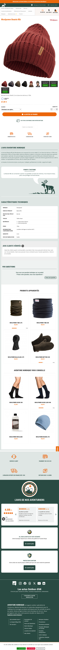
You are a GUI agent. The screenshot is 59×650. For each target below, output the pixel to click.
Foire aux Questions (29, 623)
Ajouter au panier (30, 114)
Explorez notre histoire (14, 615)
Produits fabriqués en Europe (44, 627)
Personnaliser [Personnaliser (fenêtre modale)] (40, 648)
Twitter (34, 583)
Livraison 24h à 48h (29, 136)
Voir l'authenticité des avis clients (10, 518)
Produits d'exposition (42, 631)
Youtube (39, 583)
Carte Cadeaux (43, 635)
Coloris (3, 107)
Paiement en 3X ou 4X (11, 136)
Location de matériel (30, 631)
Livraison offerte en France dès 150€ (14, 475)
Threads (29, 583)
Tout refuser (31, 648)
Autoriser (45, 85)
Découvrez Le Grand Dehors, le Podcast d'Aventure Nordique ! (29, 1)
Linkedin (43, 583)
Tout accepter (21, 648)
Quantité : (55, 106)
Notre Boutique (28, 626)
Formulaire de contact (28, 620)
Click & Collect (28, 628)
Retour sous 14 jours (48, 136)
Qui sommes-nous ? (15, 619)
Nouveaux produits (44, 624)
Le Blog (14, 583)
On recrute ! (13, 624)
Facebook (25, 583)
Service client (14, 461)
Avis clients (27, 633)
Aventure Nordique (15, 605)
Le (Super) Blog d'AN (15, 622)
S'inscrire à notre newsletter (29, 596)
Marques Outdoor (44, 619)
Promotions (42, 622)
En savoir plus (29, 544)
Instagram (20, 583)
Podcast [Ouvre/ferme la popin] (57, 449)
